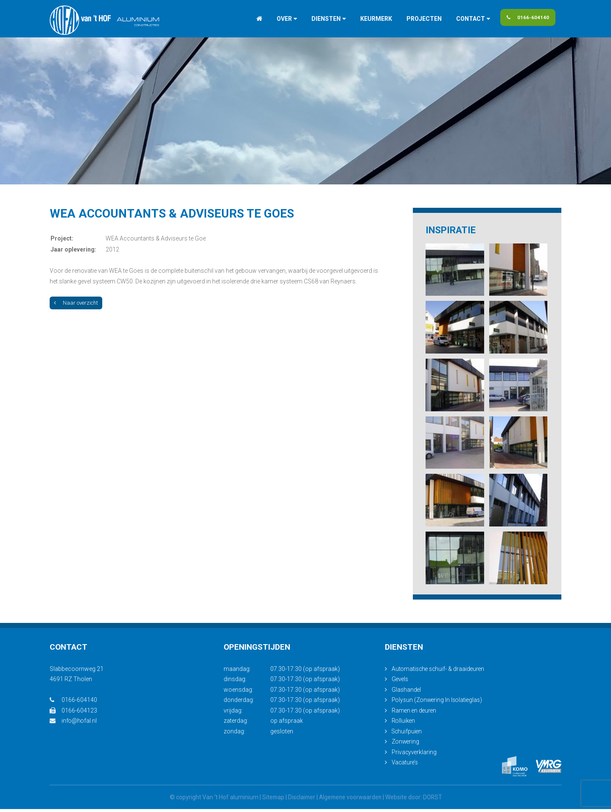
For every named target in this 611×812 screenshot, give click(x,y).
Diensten (317, 18)
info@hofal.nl (74, 724)
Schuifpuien (407, 734)
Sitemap (271, 800)
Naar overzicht (76, 303)
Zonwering (406, 744)
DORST (434, 800)
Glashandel (407, 692)
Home (250, 18)
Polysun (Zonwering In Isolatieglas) (439, 703)
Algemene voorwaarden (350, 800)
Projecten (415, 18)
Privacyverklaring (414, 755)
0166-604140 (526, 19)
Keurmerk (367, 18)
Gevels (400, 682)
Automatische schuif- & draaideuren (440, 671)
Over (275, 18)
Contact (461, 18)
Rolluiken (404, 724)
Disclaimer (300, 800)
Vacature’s (406, 765)
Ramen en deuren (415, 713)
